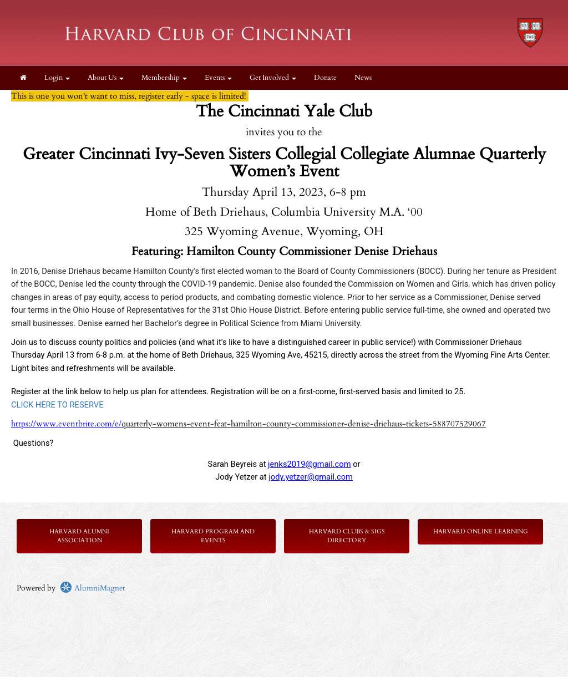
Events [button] (218, 78)
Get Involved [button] (273, 78)
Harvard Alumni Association (79, 535)
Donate (325, 78)
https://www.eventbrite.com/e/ (66, 423)
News (363, 78)
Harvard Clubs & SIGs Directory (347, 535)
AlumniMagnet (92, 588)
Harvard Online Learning (480, 531)
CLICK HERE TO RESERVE (57, 405)
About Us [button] (106, 78)
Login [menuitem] (57, 78)
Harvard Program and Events (213, 535)
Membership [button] (164, 78)
